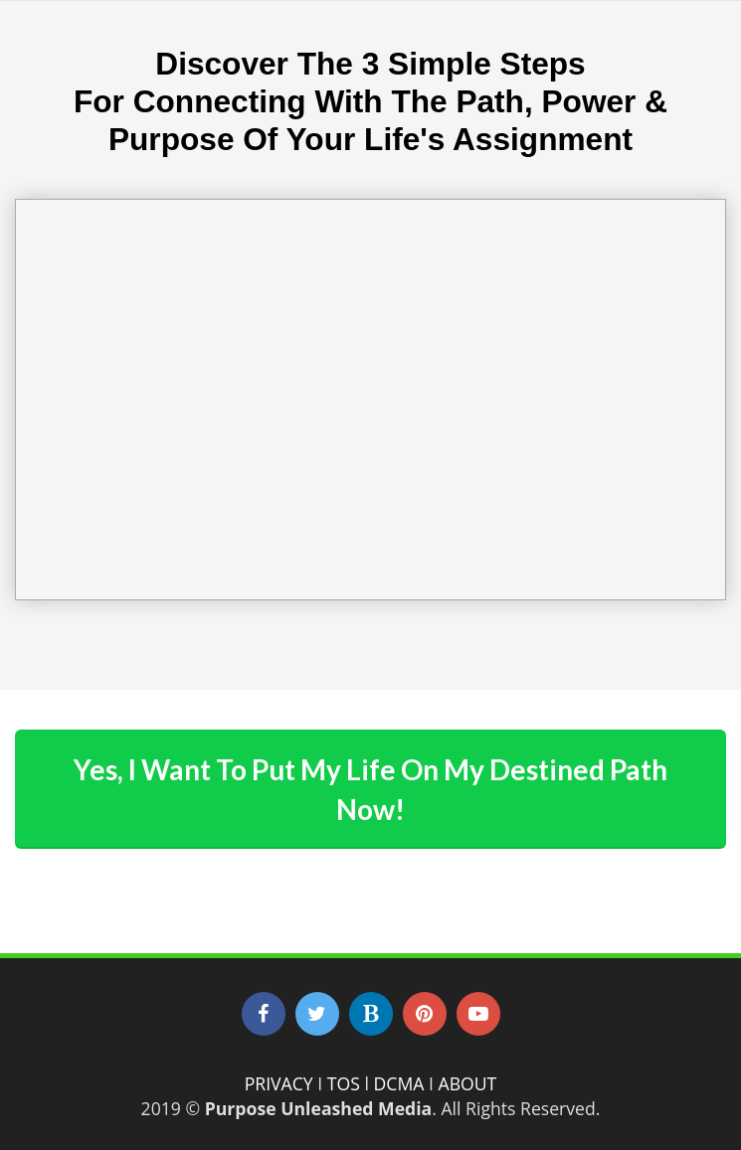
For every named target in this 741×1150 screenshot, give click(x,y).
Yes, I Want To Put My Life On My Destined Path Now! (370, 789)
